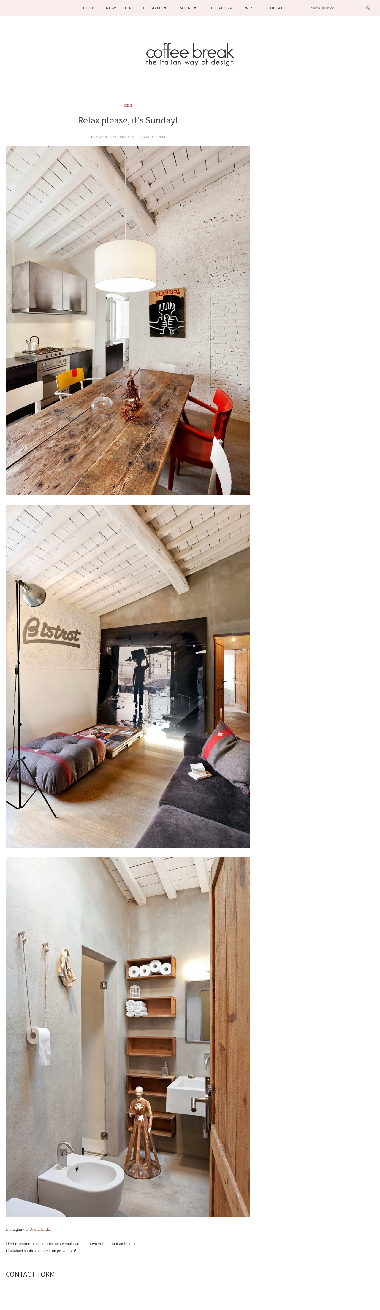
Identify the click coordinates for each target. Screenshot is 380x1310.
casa (128, 105)
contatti (276, 8)
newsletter (119, 8)
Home (88, 8)
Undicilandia (40, 1229)
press (249, 8)
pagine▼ (188, 8)
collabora (220, 8)
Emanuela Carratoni (115, 137)
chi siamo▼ (155, 8)
